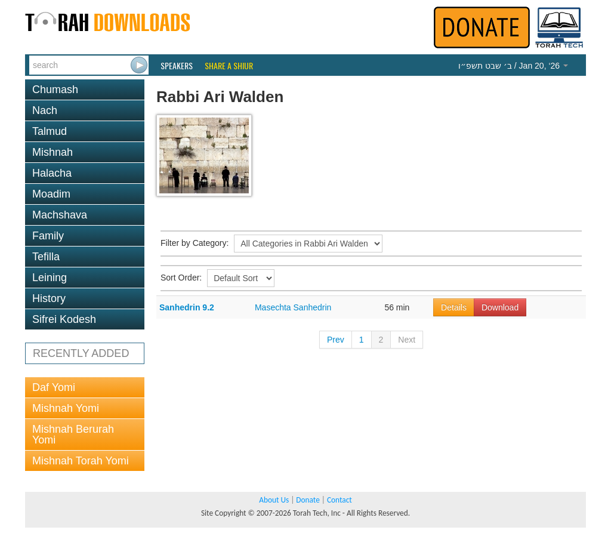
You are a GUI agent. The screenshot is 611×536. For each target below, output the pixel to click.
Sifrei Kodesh (64, 319)
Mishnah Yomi (65, 408)
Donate (307, 500)
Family (48, 236)
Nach (44, 110)
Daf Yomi (53, 387)
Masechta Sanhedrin (293, 307)
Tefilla (46, 257)
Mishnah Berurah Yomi (73, 434)
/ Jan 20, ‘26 (513, 65)
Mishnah (52, 152)
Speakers (177, 66)
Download (500, 307)
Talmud (49, 131)
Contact (339, 500)
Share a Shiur (229, 66)
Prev (335, 339)
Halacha (52, 173)
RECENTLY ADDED (81, 353)
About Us (274, 500)
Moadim (51, 194)
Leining (49, 278)
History (49, 298)
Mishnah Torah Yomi (80, 461)
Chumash (55, 90)
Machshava (59, 215)
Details (454, 307)
